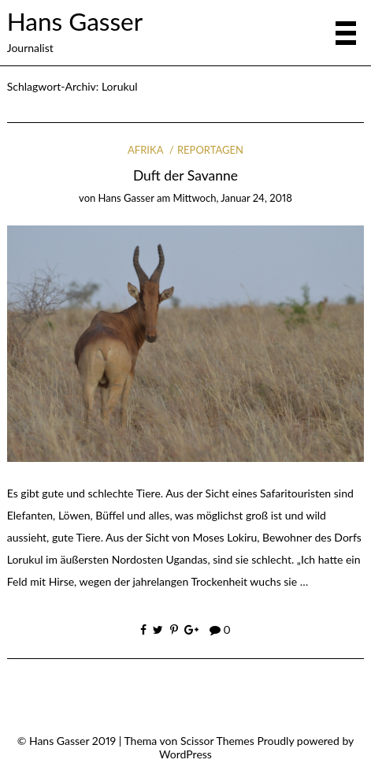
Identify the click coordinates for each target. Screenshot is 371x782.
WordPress (185, 754)
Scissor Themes (217, 740)
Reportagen (210, 149)
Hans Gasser (75, 21)
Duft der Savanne (185, 175)
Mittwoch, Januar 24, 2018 (232, 198)
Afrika (145, 149)
